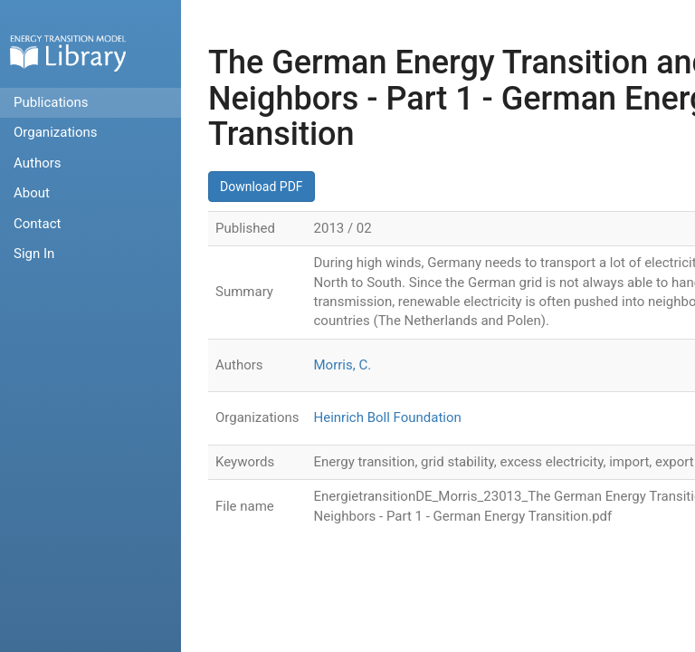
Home (68, 53)
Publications (51, 102)
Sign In (34, 253)
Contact (37, 224)
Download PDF (261, 186)
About (32, 193)
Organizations (56, 132)
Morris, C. (343, 365)
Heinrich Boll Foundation (388, 417)
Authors (38, 163)
